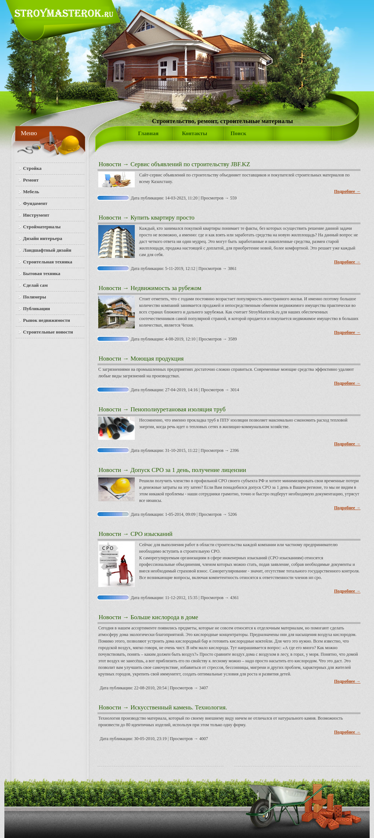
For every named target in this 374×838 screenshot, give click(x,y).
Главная (148, 133)
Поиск (238, 133)
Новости (110, 164)
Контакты (194, 133)
